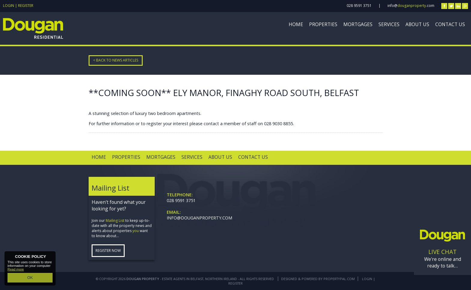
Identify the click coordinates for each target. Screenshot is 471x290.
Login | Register (18, 5)
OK (30, 278)
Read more (16, 271)
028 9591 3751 (359, 5)
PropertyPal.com (339, 278)
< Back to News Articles (115, 60)
